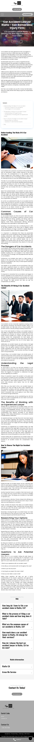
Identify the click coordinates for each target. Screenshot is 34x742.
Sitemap (21, 733)
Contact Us (4, 718)
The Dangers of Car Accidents (12, 109)
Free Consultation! (27, 14)
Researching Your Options (11, 120)
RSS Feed (27, 733)
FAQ (4, 124)
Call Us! (17, 739)
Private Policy (14, 733)
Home (2, 716)
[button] (30, 738)
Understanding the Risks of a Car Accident (14, 106)
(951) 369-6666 (17, 9)
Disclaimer (7, 733)
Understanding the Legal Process (13, 113)
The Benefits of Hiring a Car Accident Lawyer (14, 111)
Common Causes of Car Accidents (13, 107)
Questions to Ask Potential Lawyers (13, 121)
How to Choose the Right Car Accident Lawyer (15, 118)
